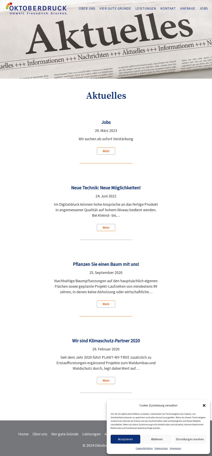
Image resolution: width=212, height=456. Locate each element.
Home (23, 433)
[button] (204, 405)
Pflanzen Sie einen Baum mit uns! (106, 264)
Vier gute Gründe (64, 433)
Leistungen (91, 433)
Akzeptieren (125, 439)
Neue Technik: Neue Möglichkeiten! (106, 188)
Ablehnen (157, 439)
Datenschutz (161, 448)
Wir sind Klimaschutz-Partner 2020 (106, 341)
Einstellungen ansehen (190, 439)
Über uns (39, 433)
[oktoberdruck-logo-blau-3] (36, 8)
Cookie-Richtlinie (144, 448)
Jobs (106, 122)
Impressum (175, 448)
